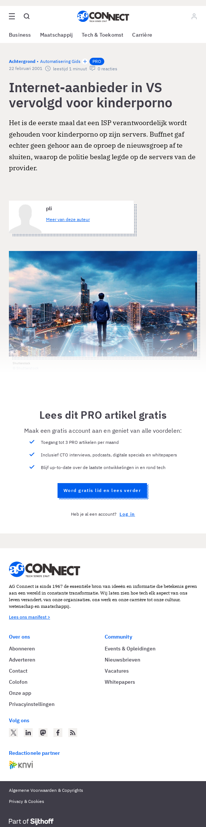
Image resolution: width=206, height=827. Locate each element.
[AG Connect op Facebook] (57, 732)
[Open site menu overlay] (12, 16)
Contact (18, 670)
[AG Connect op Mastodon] (43, 732)
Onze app (20, 693)
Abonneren (22, 648)
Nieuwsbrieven (122, 659)
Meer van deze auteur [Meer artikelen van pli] (68, 219)
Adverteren (22, 659)
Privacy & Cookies (26, 801)
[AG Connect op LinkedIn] (28, 732)
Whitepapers (120, 682)
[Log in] (194, 16)
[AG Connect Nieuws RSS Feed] (72, 732)
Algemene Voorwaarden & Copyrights (46, 790)
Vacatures (117, 670)
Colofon (18, 682)
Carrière (142, 34)
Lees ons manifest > (29, 617)
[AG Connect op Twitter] (13, 732)
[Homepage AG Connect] (103, 16)
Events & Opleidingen (130, 648)
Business (20, 34)
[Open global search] (27, 16)
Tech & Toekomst (102, 34)
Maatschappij (56, 34)
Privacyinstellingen (32, 704)
